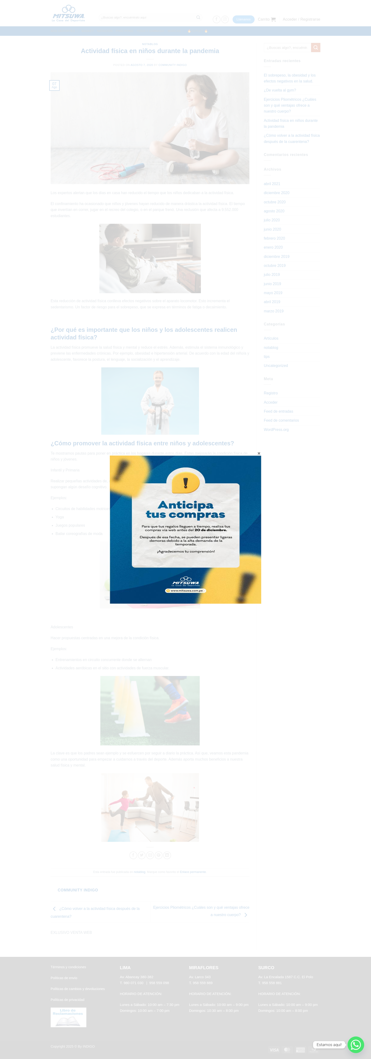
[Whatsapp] (356, 1044)
